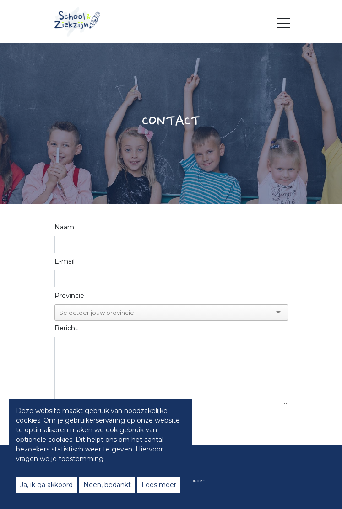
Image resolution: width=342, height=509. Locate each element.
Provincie (69, 296)
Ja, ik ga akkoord (46, 485)
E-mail (64, 261)
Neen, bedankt (107, 485)
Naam (64, 227)
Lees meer (158, 485)
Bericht (66, 328)
